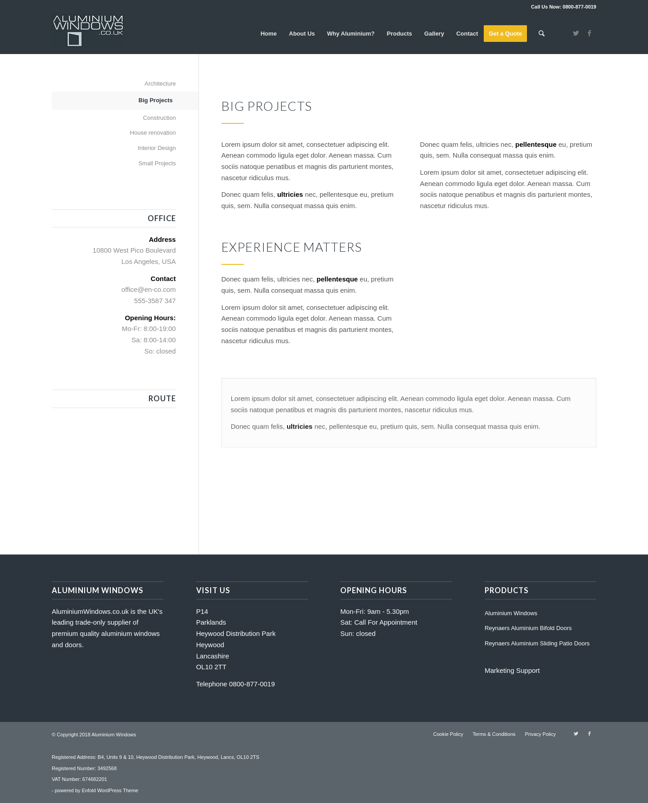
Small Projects (157, 163)
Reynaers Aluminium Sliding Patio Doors (537, 643)
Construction (159, 117)
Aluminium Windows (511, 613)
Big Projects (156, 100)
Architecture (160, 83)
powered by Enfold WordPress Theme (96, 790)
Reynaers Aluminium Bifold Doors (528, 628)
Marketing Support (512, 670)
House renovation (153, 132)
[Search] (541, 34)
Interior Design (157, 148)
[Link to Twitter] (576, 33)
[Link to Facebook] (589, 33)
